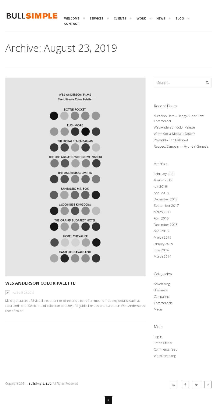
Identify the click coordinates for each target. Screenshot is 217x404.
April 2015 (161, 231)
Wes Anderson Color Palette (40, 283)
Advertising (162, 284)
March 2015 (162, 237)
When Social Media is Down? (174, 133)
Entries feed (163, 343)
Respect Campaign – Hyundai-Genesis (181, 146)
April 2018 (161, 193)
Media (158, 309)
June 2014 (161, 250)
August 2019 (163, 180)
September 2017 (166, 205)
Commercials (163, 303)
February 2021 (164, 174)
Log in (158, 336)
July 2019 (160, 186)
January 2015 (163, 244)
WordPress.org (165, 356)
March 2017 (162, 212)
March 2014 (162, 256)
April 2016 (161, 218)
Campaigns (162, 296)
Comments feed (165, 349)
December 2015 (166, 224)
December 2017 (166, 199)
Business (160, 290)
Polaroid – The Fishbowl (171, 140)
